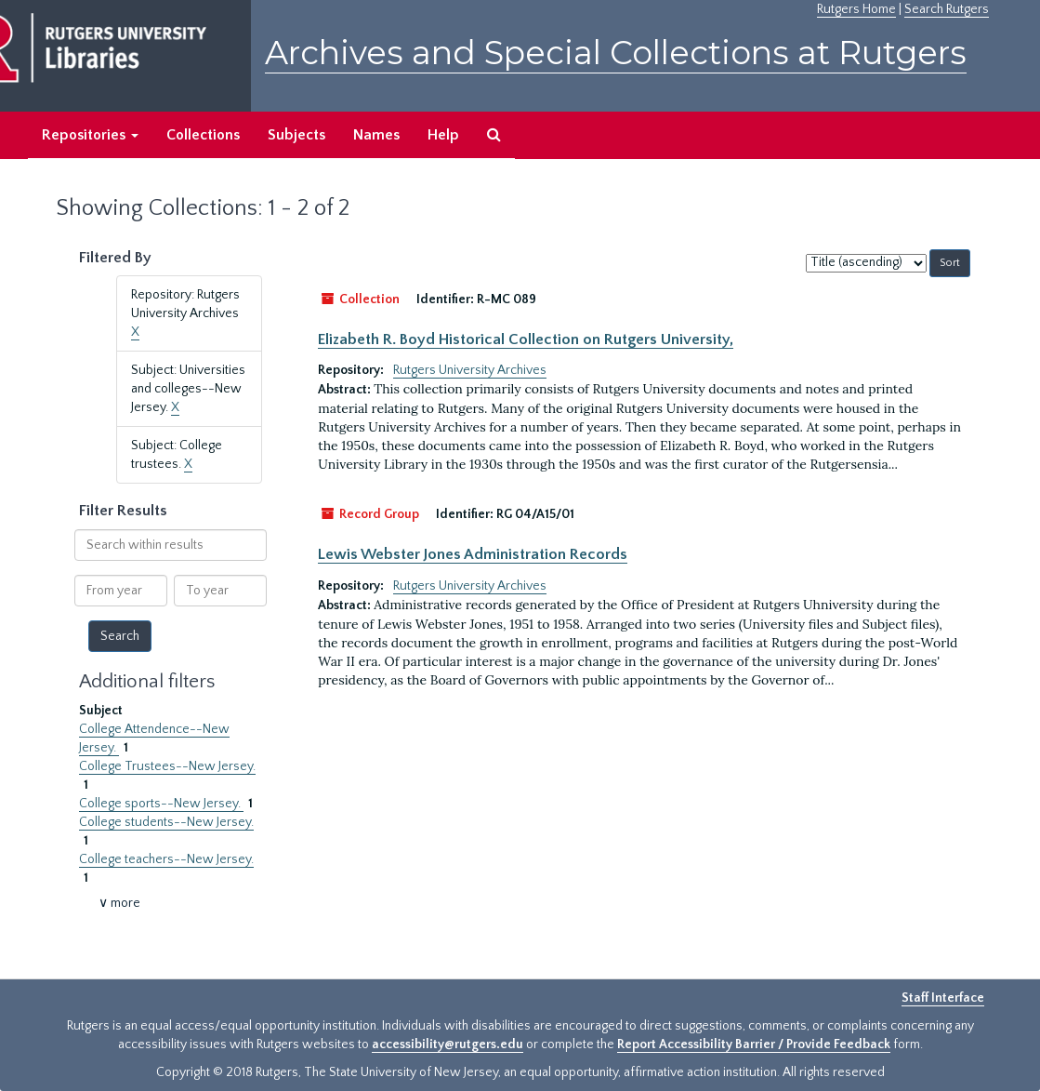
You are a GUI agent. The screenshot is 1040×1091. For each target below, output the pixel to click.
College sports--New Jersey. (161, 803)
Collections (203, 134)
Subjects (296, 134)
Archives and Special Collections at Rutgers (616, 53)
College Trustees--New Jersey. (167, 766)
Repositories (90, 134)
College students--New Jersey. (166, 822)
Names (376, 134)
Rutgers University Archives (469, 370)
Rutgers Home (856, 9)
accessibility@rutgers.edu (447, 1044)
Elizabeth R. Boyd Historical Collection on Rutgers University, (525, 339)
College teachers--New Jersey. (166, 859)
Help (443, 134)
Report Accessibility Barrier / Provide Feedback (753, 1044)
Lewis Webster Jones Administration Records (472, 554)
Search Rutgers (946, 9)
